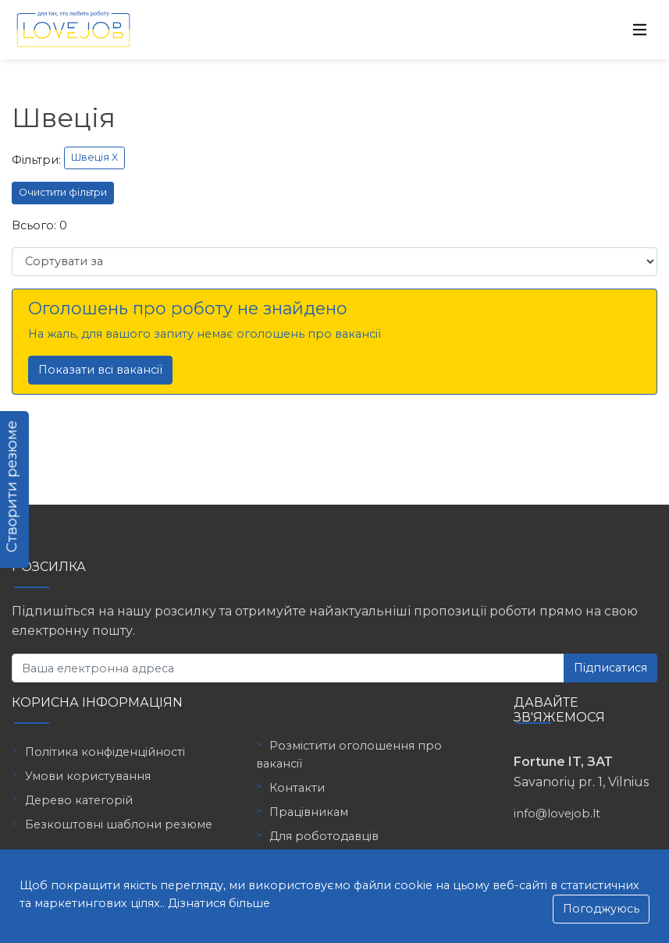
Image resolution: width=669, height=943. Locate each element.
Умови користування (88, 776)
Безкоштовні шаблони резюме (118, 824)
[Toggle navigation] (640, 29)
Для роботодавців (324, 836)
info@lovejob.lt (557, 814)
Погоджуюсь (601, 909)
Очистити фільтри (63, 192)
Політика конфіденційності (105, 752)
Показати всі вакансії (100, 370)
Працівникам (308, 812)
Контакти (297, 788)
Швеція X (94, 157)
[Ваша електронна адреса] (288, 668)
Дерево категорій (79, 800)
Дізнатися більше (219, 903)
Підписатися (610, 668)
